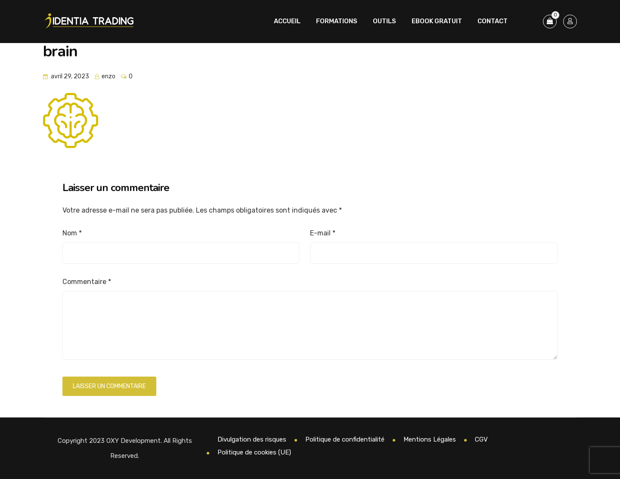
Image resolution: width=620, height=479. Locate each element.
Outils (384, 21)
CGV (481, 439)
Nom (72, 233)
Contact (492, 21)
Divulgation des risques (251, 439)
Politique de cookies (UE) (254, 452)
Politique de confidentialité (344, 439)
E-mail (322, 233)
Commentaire (86, 282)
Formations (336, 21)
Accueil (287, 21)
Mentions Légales (429, 439)
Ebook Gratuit (437, 21)
